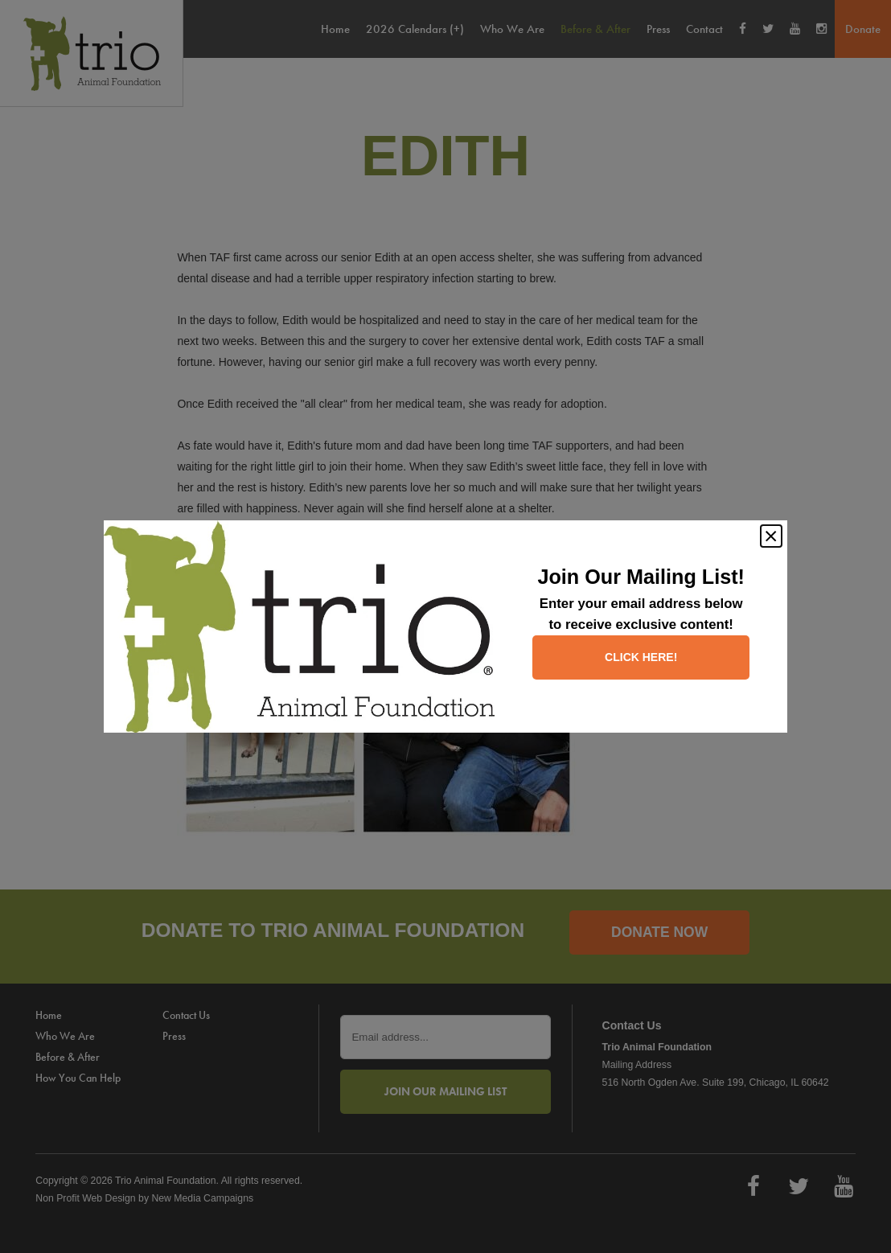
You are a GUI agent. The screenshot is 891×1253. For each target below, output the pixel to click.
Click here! (641, 657)
